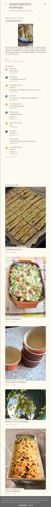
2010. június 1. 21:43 (13, 99)
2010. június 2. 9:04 (13, 118)
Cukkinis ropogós (13, 249)
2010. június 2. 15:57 (13, 153)
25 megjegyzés (14, 424)
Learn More (23, 505)
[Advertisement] (25, 171)
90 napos (11, 61)
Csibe (10, 68)
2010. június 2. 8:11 (13, 108)
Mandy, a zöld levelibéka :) (17, 421)
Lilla (10, 95)
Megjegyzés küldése (10, 157)
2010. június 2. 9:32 (13, 126)
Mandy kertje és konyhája (20, 6)
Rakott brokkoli (13, 319)
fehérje (14, 61)
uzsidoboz (22, 61)
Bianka (11, 77)
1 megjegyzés (13, 252)
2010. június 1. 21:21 (13, 81)
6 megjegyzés (13, 493)
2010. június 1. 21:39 (13, 91)
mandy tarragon (13, 85)
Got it (31, 505)
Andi (10, 131)
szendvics (18, 61)
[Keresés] (45, 4)
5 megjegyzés (13, 384)
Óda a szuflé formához (15, 382)
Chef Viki (11, 112)
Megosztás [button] (7, 59)
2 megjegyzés (13, 321)
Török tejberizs (12, 491)
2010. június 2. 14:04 (13, 143)
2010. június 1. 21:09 (13, 73)
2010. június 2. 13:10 (13, 135)
